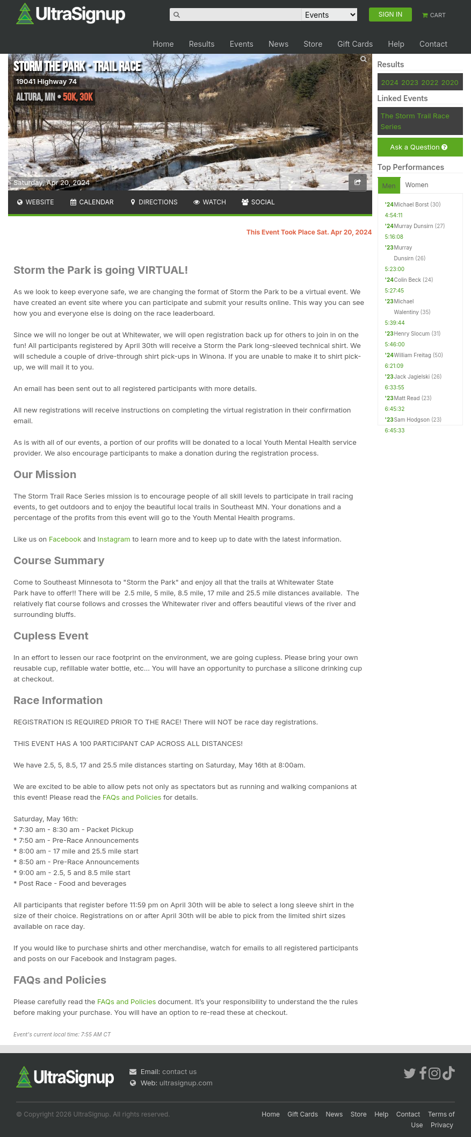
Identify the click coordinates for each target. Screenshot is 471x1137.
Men (389, 186)
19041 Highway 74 (46, 81)
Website (35, 202)
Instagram (115, 539)
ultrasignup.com (186, 1082)
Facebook (66, 539)
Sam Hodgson (412, 419)
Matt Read (407, 398)
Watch (209, 202)
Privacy (442, 1125)
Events (241, 43)
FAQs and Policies (132, 797)
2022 (429, 82)
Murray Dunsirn (413, 226)
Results (202, 43)
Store (312, 43)
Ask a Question (418, 147)
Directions (152, 202)
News (278, 43)
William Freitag (412, 355)
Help (396, 43)
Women (417, 185)
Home (163, 43)
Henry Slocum (412, 333)
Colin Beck (407, 279)
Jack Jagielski (412, 376)
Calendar (91, 202)
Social (258, 202)
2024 (389, 82)
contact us (179, 1071)
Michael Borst (411, 204)
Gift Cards (355, 43)
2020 (450, 82)
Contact (433, 43)
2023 (409, 82)
